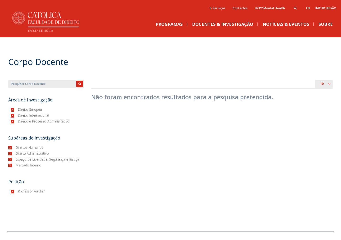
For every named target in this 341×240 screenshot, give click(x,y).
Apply (79, 84)
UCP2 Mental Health (270, 8)
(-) (19, 109)
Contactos (240, 8)
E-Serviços (217, 8)
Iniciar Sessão (325, 8)
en (308, 8)
